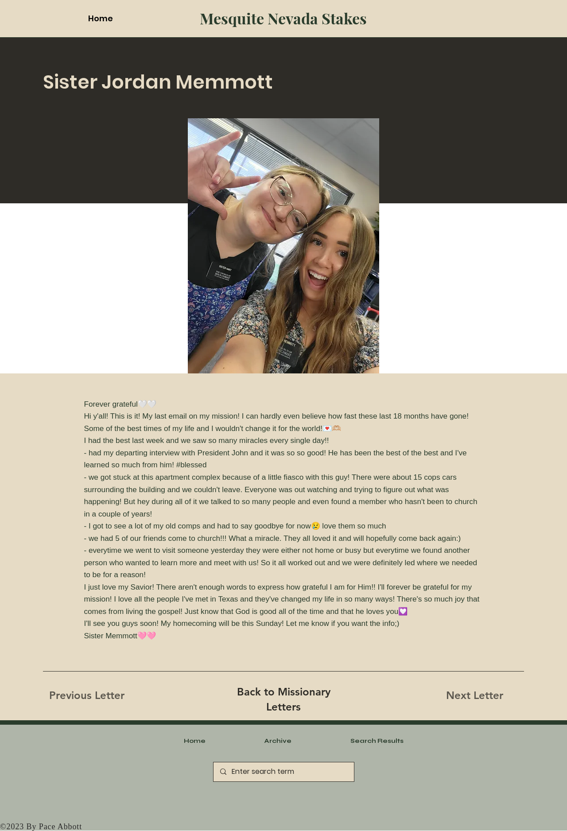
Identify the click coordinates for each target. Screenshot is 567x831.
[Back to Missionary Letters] (283, 699)
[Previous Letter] (86, 695)
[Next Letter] (474, 695)
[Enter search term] (283, 771)
